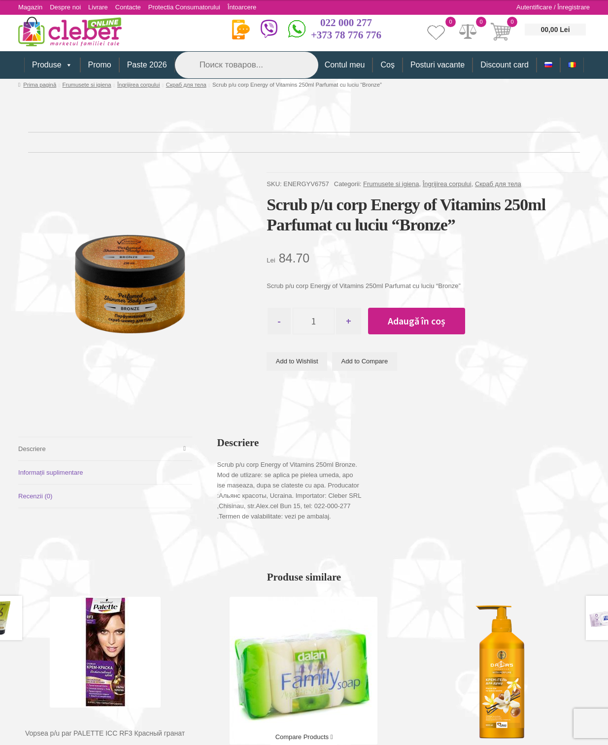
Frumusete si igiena (87, 85)
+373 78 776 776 (346, 35)
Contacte (128, 7)
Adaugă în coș (416, 321)
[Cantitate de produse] (314, 321)
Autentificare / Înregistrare (553, 7)
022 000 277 (346, 23)
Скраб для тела (186, 85)
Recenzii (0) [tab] (35, 496)
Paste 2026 (147, 65)
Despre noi (65, 7)
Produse (52, 65)
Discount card (504, 65)
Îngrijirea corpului (138, 85)
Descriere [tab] (32, 449)
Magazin (30, 7)
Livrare (98, 7)
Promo (99, 65)
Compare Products (304, 737)
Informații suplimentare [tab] (50, 472)
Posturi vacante (437, 65)
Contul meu (345, 65)
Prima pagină (39, 85)
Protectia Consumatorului (184, 7)
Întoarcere (242, 7)
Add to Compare (364, 361)
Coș (387, 65)
